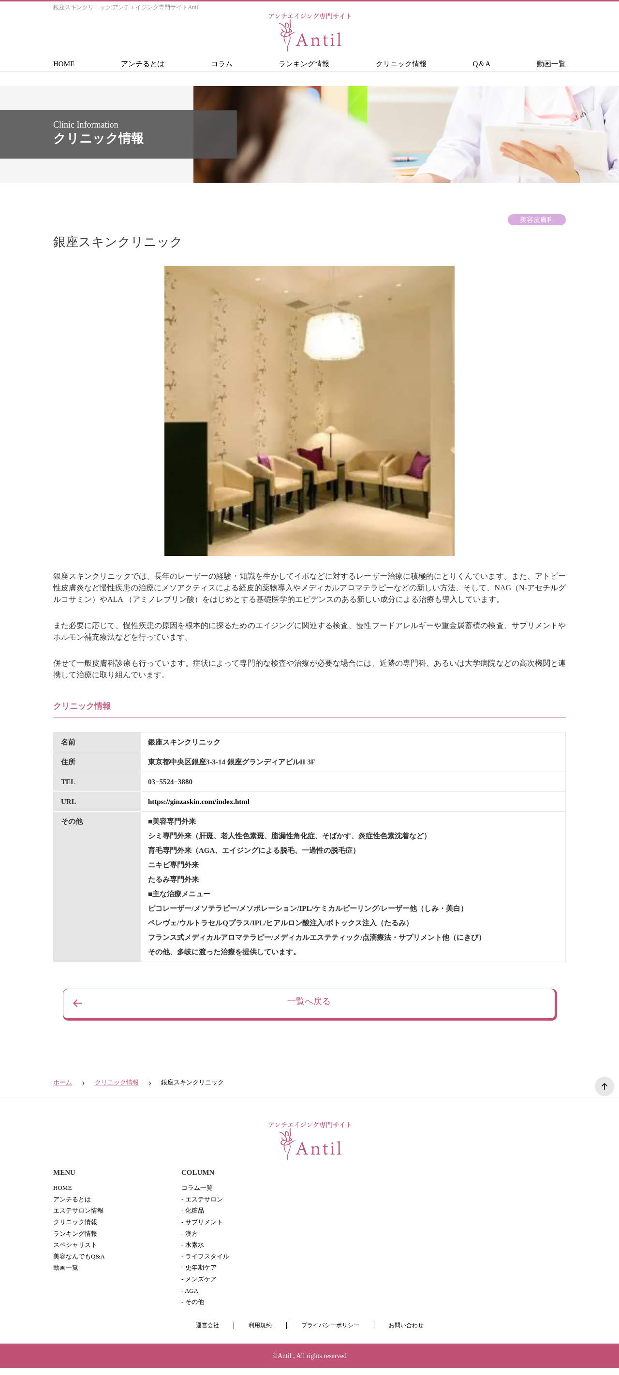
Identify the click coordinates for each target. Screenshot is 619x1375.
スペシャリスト (77, 1248)
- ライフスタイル (207, 1260)
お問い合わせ (410, 1333)
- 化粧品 (193, 1212)
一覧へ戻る (309, 1004)
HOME (63, 64)
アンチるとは (142, 64)
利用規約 (257, 1333)
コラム (222, 64)
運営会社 (202, 1333)
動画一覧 (551, 64)
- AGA (190, 1297)
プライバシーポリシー (330, 1333)
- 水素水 (193, 1248)
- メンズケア (200, 1284)
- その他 (193, 1309)
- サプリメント (203, 1224)
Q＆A (482, 64)
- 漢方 (190, 1236)
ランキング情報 (304, 64)
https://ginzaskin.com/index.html (199, 801)
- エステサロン (203, 1200)
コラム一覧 (198, 1188)
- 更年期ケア (200, 1272)
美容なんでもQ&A (81, 1260)
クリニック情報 (401, 64)
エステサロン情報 (80, 1212)
